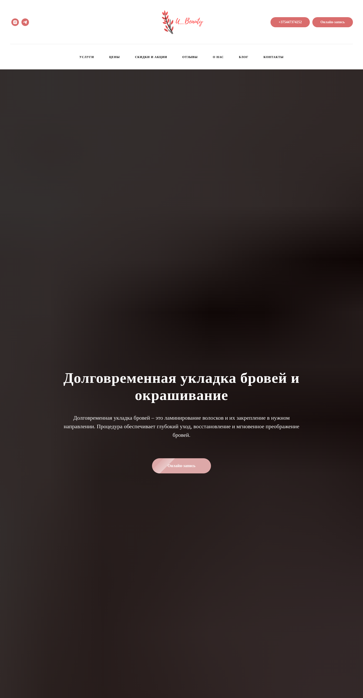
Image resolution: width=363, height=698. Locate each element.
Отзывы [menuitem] (190, 57)
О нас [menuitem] (218, 57)
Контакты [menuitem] (273, 57)
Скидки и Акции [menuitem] (151, 57)
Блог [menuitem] (244, 57)
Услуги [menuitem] (86, 57)
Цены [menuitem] (114, 57)
